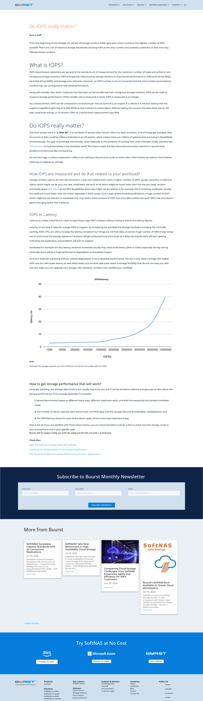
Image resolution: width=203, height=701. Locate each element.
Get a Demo (156, 661)
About (132, 684)
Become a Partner (80, 698)
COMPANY (176, 5)
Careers (133, 691)
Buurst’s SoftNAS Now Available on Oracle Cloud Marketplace (158, 585)
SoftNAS (47, 684)
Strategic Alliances (80, 693)
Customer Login (108, 691)
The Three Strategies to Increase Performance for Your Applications (64, 454)
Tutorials (105, 686)
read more (30, 574)
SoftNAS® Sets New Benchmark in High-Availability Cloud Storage (80, 547)
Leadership (134, 686)
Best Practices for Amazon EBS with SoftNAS (53, 445)
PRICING (140, 5)
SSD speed (53, 189)
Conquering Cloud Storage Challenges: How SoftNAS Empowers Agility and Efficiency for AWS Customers (120, 574)
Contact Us (134, 694)
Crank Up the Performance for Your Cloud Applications (58, 449)
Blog (132, 689)
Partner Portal (78, 690)
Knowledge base (108, 684)
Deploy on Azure (101, 661)
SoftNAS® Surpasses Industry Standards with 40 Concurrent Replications (40, 548)
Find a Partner (78, 695)
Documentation (108, 689)
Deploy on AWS (46, 662)
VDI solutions (36, 146)
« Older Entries (31, 623)
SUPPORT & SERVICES (158, 5)
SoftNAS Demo (79, 684)
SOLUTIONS (127, 5)
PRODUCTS (113, 5)
